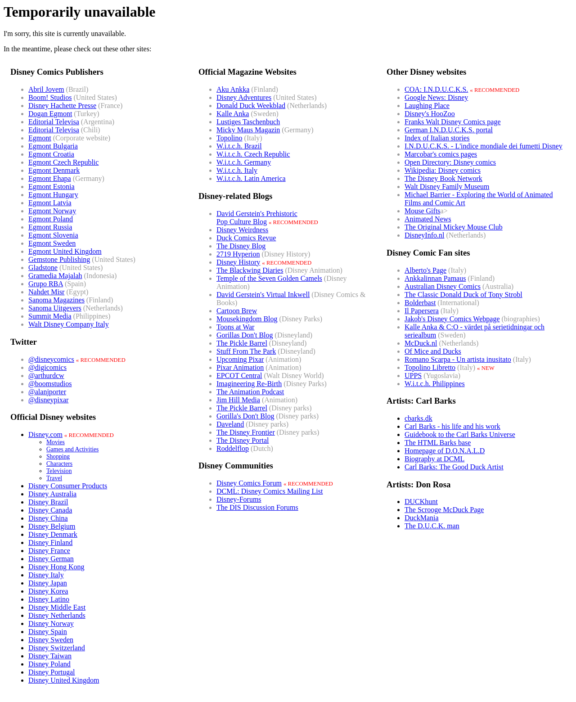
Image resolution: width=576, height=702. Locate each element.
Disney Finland (50, 542)
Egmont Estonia (51, 186)
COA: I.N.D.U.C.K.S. (436, 89)
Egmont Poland (50, 219)
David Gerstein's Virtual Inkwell (263, 294)
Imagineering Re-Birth (249, 383)
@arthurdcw (46, 375)
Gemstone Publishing (59, 259)
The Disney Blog (241, 246)
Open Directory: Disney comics (450, 162)
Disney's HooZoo (430, 113)
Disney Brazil (48, 502)
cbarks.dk (418, 418)
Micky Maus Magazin (248, 130)
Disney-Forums (238, 499)
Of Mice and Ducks (433, 351)
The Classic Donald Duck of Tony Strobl (463, 294)
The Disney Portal (242, 440)
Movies (55, 442)
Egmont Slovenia (53, 235)
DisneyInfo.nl (424, 235)
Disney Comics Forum (249, 483)
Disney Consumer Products (67, 486)
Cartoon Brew (236, 311)
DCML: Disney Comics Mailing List (269, 491)
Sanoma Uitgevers (54, 308)
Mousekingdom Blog (247, 319)
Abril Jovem (46, 89)
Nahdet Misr (46, 292)
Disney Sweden (50, 640)
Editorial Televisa (53, 122)
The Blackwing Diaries (249, 270)
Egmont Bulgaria (53, 146)
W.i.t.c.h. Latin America (251, 178)
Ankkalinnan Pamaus (435, 278)
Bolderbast (420, 302)
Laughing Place (427, 105)
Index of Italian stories (437, 138)
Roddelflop (232, 448)
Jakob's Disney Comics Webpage (452, 319)
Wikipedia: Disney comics (443, 170)
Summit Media (50, 316)
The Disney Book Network (443, 178)
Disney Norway (51, 623)
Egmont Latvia (50, 203)
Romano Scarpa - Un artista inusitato (458, 359)
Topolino (229, 138)
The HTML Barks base (438, 442)
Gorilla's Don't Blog (245, 416)
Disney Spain (47, 631)
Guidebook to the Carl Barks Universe (460, 434)
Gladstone (43, 267)
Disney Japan (47, 583)
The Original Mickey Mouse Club (454, 227)
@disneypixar (48, 400)
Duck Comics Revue (246, 238)
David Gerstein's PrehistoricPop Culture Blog (256, 217)
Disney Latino (48, 599)
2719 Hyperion (238, 254)
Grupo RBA (45, 284)
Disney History (238, 262)
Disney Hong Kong (56, 567)
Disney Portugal (51, 672)
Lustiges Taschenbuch (248, 122)
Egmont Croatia (51, 154)
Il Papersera (422, 311)
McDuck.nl (421, 343)
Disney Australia (52, 494)
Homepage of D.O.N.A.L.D (445, 450)
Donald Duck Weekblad (250, 105)
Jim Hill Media (238, 400)
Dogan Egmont (50, 113)
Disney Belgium (51, 526)
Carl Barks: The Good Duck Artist (454, 467)
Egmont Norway (52, 211)
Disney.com (45, 434)
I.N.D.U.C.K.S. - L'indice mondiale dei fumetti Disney (483, 146)
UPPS (413, 375)
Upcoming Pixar (240, 359)
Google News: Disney (436, 97)
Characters (59, 463)
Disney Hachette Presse (62, 105)
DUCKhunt (421, 501)
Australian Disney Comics (443, 286)
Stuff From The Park (246, 351)
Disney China (48, 518)
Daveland (230, 424)
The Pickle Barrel (241, 343)
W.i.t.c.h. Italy (236, 170)
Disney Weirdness (242, 230)
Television (59, 471)
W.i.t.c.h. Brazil (239, 146)
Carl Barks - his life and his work (452, 426)
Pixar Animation (240, 367)
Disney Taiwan (50, 656)
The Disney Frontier (245, 432)
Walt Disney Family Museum (447, 186)
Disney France (49, 550)
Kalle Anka (232, 113)
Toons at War (235, 327)
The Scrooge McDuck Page (444, 509)
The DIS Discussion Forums (257, 507)
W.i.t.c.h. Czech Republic (253, 154)
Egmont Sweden (52, 243)
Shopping (58, 456)
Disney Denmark (52, 534)
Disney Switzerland (56, 648)
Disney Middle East (57, 607)
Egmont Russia (50, 227)
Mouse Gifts (423, 211)
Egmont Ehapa (49, 178)
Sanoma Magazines (56, 300)
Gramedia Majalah (55, 275)
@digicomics (47, 367)
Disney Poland (49, 664)
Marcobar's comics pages (441, 154)
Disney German (51, 558)
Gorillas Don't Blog (244, 335)
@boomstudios (50, 383)
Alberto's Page (425, 270)
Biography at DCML (434, 459)
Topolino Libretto (430, 367)
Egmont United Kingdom (65, 251)
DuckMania (422, 518)
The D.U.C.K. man (432, 526)
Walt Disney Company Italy (68, 324)
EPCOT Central (239, 375)
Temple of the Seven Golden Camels (269, 278)
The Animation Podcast (250, 392)
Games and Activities (72, 449)
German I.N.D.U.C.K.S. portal (449, 130)
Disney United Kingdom (63, 680)
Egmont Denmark (54, 170)
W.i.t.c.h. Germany (243, 162)
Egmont (39, 138)
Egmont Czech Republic (63, 162)
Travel (54, 478)
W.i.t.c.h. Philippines (435, 383)
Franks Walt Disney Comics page (453, 122)
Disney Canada (50, 510)
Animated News (428, 219)
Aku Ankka (232, 89)
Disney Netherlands (57, 615)
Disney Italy (46, 575)
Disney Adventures (243, 97)
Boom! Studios (50, 97)
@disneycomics (51, 359)
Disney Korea (48, 591)
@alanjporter (47, 392)
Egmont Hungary (53, 194)
